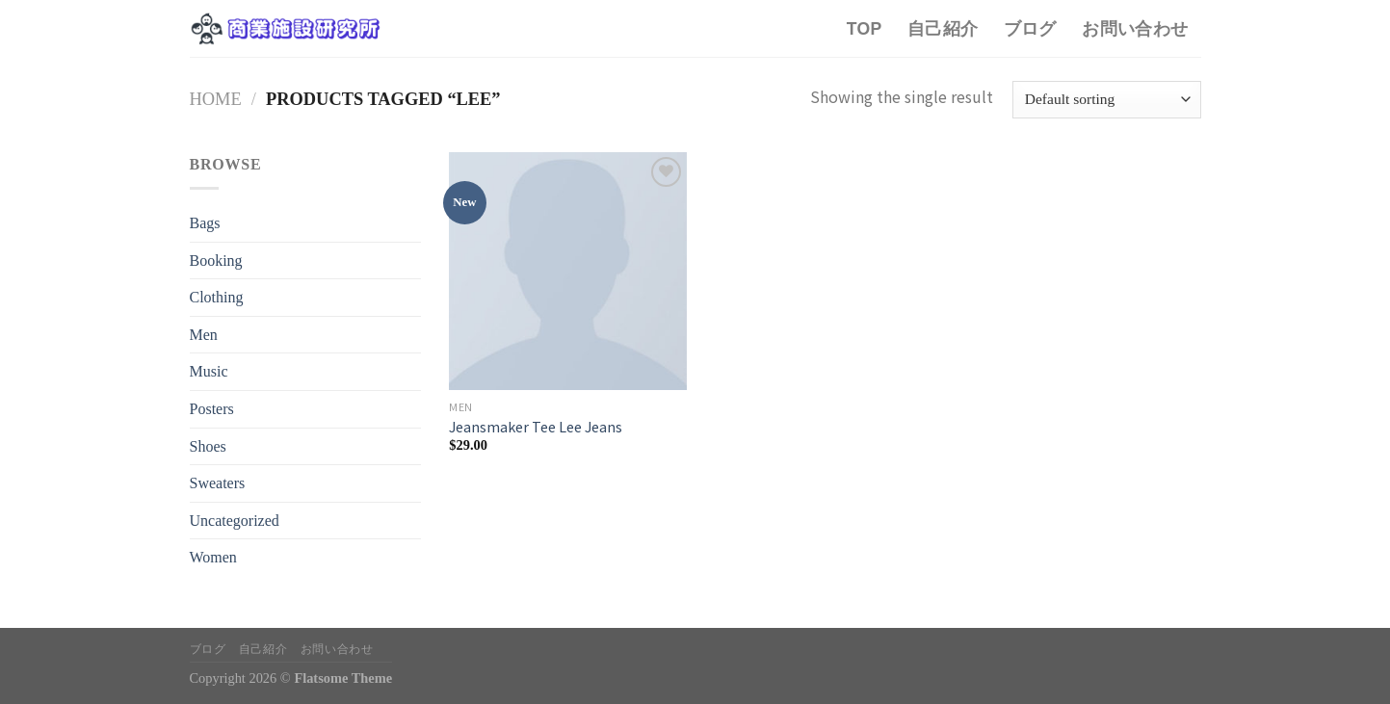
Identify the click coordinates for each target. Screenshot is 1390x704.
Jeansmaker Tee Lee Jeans (535, 427)
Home (216, 99)
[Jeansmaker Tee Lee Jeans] (568, 271)
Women (213, 557)
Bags (205, 223)
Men (204, 334)
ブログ (1030, 29)
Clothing (217, 297)
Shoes (208, 446)
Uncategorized (234, 520)
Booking (216, 260)
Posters (212, 409)
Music (209, 371)
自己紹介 (942, 29)
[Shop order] (1106, 99)
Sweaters (218, 483)
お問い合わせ (1135, 29)
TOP (864, 29)
